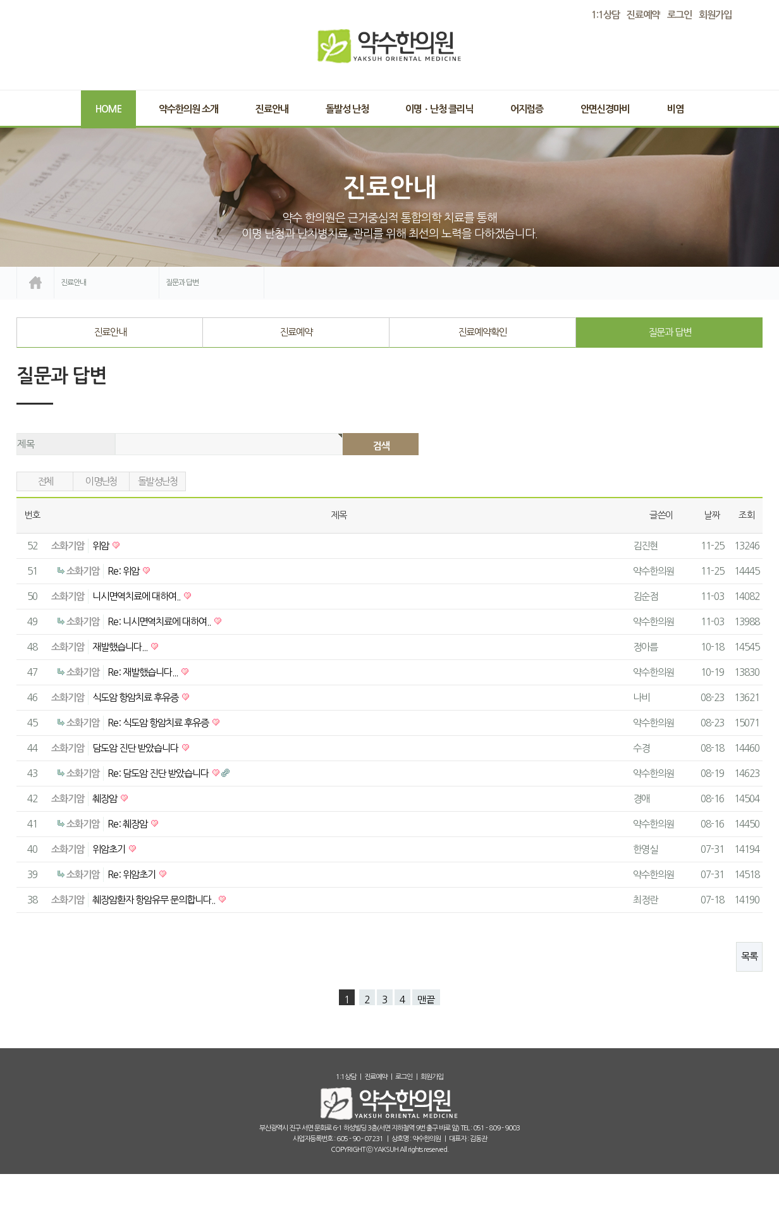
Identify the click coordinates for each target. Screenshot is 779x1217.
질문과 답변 (669, 332)
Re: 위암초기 (132, 874)
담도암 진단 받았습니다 (136, 748)
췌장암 (105, 799)
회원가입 (715, 15)
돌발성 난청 (347, 109)
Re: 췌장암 (128, 824)
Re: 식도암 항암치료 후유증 (159, 723)
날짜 (712, 515)
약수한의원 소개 (188, 109)
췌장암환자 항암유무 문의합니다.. (154, 900)
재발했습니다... (120, 647)
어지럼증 (526, 109)
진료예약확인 (482, 332)
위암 (101, 546)
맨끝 (426, 1000)
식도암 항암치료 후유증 (136, 697)
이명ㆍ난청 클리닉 (439, 109)
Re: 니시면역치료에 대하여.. (159, 622)
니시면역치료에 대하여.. (137, 596)
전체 (45, 481)
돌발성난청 (157, 481)
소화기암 (67, 546)
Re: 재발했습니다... (143, 672)
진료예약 (295, 332)
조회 (747, 515)
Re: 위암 (124, 571)
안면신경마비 (605, 109)
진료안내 (271, 109)
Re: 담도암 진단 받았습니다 (159, 773)
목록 (749, 956)
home (35, 282)
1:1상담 (346, 1076)
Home (108, 109)
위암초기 (109, 849)
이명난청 (101, 481)
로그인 (679, 15)
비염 (675, 109)
